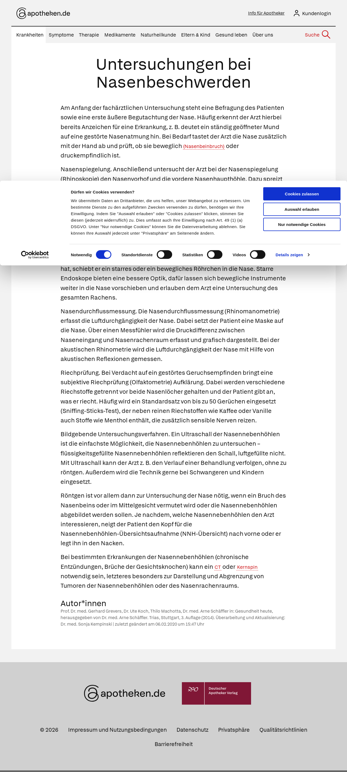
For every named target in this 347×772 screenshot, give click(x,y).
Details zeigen (289, 74)
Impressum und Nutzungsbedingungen (117, 731)
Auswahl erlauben (302, 28)
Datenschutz (192, 731)
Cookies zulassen (302, 13)
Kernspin (251, 568)
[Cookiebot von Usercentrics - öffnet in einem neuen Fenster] (35, 74)
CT (218, 568)
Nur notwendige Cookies (302, 43)
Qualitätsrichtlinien (283, 731)
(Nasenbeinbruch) (209, 148)
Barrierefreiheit (174, 745)
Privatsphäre (234, 731)
